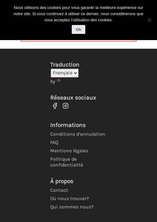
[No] (149, 20)
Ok (78, 29)
